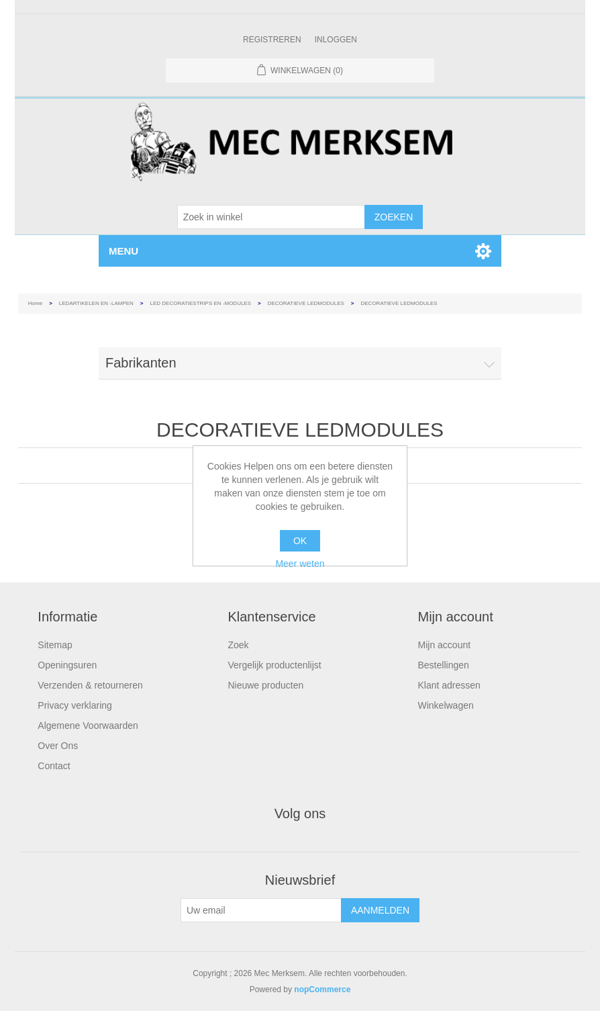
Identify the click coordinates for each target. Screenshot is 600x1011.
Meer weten (299, 563)
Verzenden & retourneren (90, 685)
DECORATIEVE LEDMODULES (306, 303)
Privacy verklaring (74, 705)
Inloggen (336, 39)
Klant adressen (449, 685)
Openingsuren (67, 665)
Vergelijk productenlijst (274, 665)
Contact (54, 765)
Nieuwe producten (265, 685)
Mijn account (444, 645)
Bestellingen (443, 665)
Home (35, 303)
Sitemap (55, 645)
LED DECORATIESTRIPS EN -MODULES (201, 303)
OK (300, 540)
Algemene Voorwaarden (88, 725)
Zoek (238, 645)
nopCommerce (322, 989)
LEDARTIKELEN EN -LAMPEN (96, 303)
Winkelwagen (446, 705)
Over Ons (58, 745)
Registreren (272, 39)
